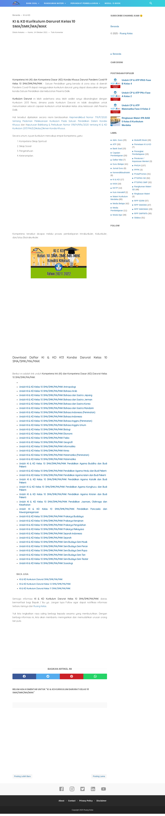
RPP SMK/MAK (141, 209)
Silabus (137, 218)
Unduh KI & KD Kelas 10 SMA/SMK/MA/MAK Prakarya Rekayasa (51, 531)
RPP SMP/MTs (140, 213)
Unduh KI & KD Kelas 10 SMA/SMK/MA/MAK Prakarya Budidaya (51, 518)
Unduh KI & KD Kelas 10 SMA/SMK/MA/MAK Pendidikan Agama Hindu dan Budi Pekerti (62, 473)
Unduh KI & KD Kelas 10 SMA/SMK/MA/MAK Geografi (46, 444)
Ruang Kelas (39, 608)
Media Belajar (119, 203)
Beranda (115, 26)
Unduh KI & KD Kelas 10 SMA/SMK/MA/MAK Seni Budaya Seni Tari (52, 557)
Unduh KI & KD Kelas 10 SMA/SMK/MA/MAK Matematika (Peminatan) (54, 457)
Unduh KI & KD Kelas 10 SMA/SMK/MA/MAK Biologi (44, 431)
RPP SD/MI (139, 201)
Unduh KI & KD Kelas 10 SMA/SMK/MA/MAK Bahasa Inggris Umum (52, 427)
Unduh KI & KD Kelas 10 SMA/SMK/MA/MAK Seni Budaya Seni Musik (53, 544)
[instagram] (72, 793)
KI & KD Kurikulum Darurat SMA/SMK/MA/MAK (40, 581)
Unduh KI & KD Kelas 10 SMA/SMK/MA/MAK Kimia (44, 452)
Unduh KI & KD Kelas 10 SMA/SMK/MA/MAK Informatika (47, 448)
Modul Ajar (117, 215)
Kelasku (21, 35)
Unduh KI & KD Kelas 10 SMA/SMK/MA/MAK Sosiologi (46, 565)
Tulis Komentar (57, 35)
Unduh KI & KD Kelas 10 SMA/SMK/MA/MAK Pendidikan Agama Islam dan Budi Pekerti (62, 477)
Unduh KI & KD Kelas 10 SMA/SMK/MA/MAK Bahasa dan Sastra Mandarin (56, 410)
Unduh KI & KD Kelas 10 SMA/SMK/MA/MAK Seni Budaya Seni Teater (53, 561)
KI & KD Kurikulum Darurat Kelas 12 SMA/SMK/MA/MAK (45, 586)
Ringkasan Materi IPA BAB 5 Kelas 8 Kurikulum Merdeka (136, 121)
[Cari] (151, 4)
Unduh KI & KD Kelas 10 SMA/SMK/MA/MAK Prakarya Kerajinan (51, 522)
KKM (115, 184)
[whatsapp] (95, 678)
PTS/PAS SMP (140, 182)
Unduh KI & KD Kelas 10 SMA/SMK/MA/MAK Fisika (44, 440)
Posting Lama (99, 778)
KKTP (115, 188)
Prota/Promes (140, 174)
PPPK (137, 170)
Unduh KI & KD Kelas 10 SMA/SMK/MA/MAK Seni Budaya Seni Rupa (53, 552)
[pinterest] (71, 678)
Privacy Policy (86, 803)
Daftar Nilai (118, 160)
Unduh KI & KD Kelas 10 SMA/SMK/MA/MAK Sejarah (45, 540)
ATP (114, 144)
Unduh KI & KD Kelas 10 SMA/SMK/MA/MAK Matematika (47, 461)
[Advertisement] (59, 58)
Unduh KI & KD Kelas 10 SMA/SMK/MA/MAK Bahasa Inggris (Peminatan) (55, 423)
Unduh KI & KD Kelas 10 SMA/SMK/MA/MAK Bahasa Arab (48, 393)
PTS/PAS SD (140, 178)
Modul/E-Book (140, 140)
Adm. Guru (117, 140)
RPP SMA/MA (140, 205)
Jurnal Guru (118, 168)
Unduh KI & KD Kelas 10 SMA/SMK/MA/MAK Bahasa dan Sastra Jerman (55, 401)
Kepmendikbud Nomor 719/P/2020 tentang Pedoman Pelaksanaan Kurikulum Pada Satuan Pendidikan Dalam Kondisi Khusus (59, 123)
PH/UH (137, 165)
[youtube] (103, 793)
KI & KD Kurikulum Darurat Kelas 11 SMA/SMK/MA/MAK (44, 590)
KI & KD (116, 179)
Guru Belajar (118, 164)
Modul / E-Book (113, 3)
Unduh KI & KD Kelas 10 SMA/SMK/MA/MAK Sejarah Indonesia (50, 535)
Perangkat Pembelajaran (84, 3)
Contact (71, 803)
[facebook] (24, 678)
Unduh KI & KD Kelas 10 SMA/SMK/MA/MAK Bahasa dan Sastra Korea (54, 406)
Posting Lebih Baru (22, 778)
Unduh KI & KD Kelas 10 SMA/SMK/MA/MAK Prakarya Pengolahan (52, 527)
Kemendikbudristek (121, 172)
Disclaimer (104, 803)
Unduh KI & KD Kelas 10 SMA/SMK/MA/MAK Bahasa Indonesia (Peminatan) (57, 414)
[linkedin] (93, 793)
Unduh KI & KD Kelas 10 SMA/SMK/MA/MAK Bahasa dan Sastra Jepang (55, 397)
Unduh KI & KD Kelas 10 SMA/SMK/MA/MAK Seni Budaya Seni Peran (53, 548)
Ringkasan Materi (142, 194)
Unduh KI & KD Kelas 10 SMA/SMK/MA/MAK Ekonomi (45, 436)
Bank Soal (31, 3)
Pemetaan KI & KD (142, 144)
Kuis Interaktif (119, 192)
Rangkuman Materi (54, 3)
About (59, 803)
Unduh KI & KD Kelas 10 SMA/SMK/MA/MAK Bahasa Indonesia (50, 418)
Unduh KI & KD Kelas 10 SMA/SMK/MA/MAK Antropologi (47, 389)
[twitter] (48, 678)
